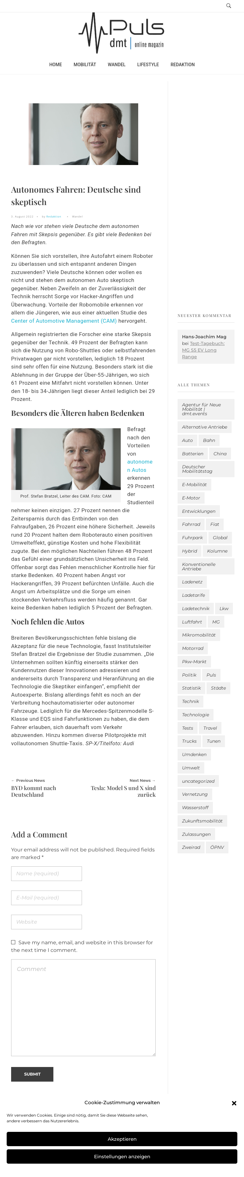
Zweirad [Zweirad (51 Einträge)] (191, 847)
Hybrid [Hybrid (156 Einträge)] (189, 551)
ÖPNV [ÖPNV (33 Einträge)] (217, 847)
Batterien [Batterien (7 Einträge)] (192, 454)
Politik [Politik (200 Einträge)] (189, 675)
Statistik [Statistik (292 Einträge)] (191, 688)
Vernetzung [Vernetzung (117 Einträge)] (195, 794)
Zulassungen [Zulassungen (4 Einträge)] (196, 834)
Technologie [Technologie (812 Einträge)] (195, 715)
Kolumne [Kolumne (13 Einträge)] (217, 551)
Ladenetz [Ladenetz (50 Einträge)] (192, 582)
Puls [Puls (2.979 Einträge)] (211, 675)
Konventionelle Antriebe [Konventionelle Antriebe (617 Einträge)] (198, 566)
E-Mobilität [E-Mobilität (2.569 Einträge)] (194, 484)
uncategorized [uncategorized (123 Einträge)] (198, 781)
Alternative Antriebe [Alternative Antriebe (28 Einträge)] (204, 427)
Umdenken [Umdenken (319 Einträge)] (194, 754)
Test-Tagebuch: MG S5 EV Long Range (203, 350)
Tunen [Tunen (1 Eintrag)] (213, 741)
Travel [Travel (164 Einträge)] (210, 728)
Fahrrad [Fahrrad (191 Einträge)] (191, 524)
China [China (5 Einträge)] (220, 454)
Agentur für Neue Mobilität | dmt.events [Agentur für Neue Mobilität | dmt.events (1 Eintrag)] (201, 409)
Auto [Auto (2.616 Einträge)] (187, 440)
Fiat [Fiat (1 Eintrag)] (214, 524)
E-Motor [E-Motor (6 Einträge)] (191, 498)
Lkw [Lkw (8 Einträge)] (224, 608)
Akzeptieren (122, 1139)
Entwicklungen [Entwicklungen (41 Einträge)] (198, 511)
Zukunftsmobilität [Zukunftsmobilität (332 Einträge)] (202, 821)
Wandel (77, 216)
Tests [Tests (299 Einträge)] (187, 728)
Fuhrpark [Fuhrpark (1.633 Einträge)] (192, 537)
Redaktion (53, 216)
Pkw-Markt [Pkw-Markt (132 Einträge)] (194, 661)
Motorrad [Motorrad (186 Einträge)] (192, 648)
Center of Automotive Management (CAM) (64, 321)
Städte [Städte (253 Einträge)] (218, 688)
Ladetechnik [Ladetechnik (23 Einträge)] (195, 608)
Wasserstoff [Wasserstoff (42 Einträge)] (195, 807)
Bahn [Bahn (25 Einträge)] (209, 440)
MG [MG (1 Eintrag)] (216, 622)
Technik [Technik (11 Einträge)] (190, 701)
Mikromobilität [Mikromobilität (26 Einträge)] (199, 635)
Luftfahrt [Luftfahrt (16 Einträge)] (192, 622)
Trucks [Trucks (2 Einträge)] (189, 741)
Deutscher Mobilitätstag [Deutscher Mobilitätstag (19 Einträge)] (197, 469)
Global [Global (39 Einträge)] (220, 537)
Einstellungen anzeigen (122, 1156)
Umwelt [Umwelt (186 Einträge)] (191, 768)
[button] (234, 1102)
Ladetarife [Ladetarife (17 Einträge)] (193, 595)
